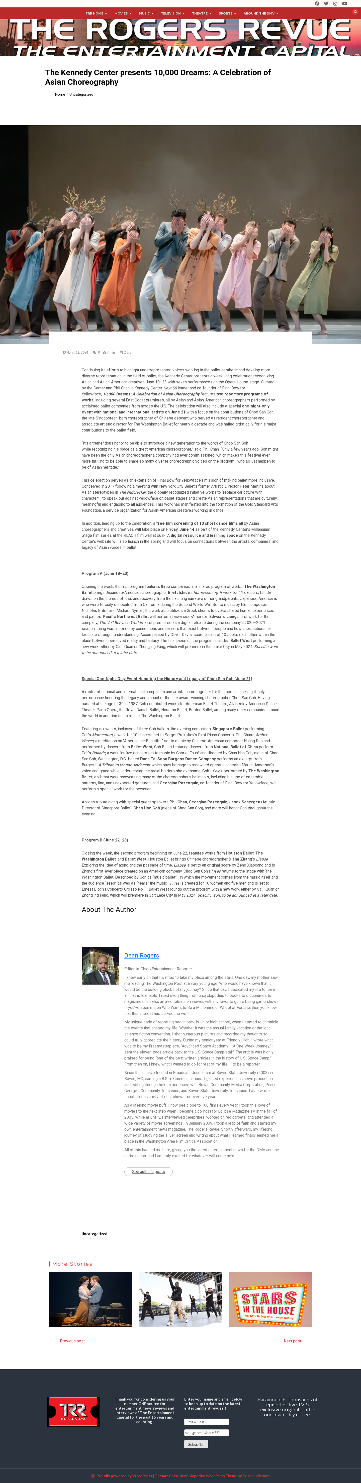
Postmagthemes (256, 1475)
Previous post (72, 1341)
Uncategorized (94, 1233)
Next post (292, 1341)
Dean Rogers (141, 955)
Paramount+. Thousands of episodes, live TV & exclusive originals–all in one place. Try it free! (287, 1406)
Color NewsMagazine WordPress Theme (203, 1475)
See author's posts (148, 1171)
